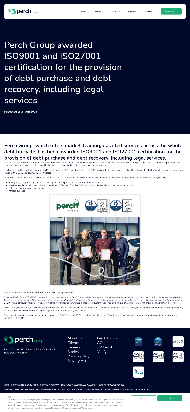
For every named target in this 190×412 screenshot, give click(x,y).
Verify (102, 351)
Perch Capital (108, 338)
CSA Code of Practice (139, 389)
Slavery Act (76, 360)
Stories (73, 351)
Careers (73, 347)
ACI (100, 342)
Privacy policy (78, 356)
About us (74, 338)
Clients (73, 342)
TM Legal (104, 347)
